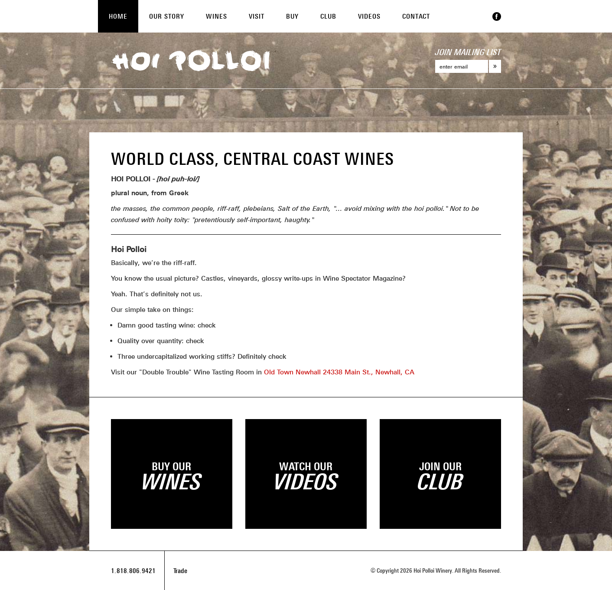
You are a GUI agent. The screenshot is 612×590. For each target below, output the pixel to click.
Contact (416, 16)
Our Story (166, 16)
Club (328, 16)
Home (118, 16)
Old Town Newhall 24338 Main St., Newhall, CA (339, 372)
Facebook (496, 16)
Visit (256, 16)
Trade (180, 570)
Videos (369, 16)
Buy (292, 16)
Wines (216, 16)
